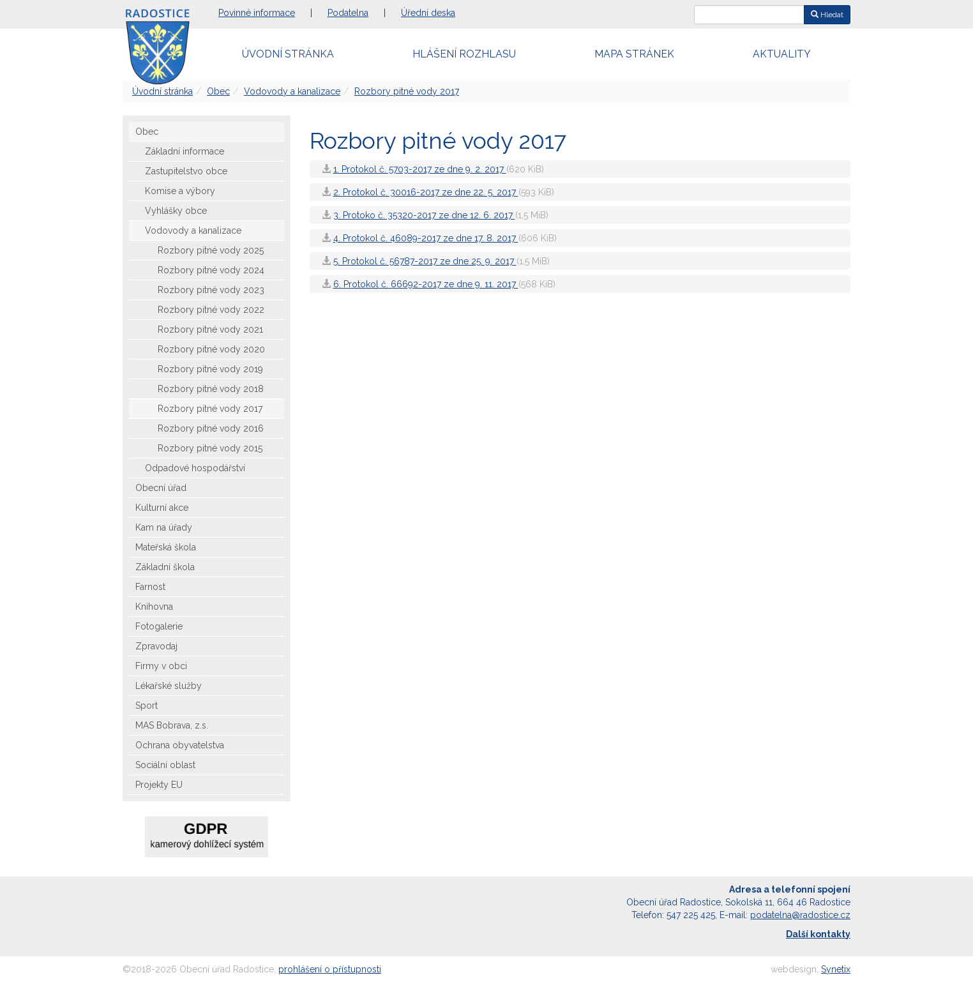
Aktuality (782, 54)
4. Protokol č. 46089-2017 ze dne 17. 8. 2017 (425, 238)
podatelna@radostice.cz (800, 915)
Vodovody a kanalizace (292, 91)
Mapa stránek (634, 54)
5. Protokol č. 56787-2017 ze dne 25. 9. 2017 (425, 261)
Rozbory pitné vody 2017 (406, 91)
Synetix (835, 969)
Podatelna (348, 13)
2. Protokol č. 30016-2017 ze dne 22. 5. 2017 (425, 192)
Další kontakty (818, 934)
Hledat (827, 14)
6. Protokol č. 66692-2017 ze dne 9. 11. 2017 (425, 284)
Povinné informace (256, 13)
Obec (218, 91)
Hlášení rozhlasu (464, 54)
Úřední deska (428, 13)
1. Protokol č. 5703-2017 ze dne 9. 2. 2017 (419, 169)
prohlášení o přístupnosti (329, 969)
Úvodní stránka (288, 54)
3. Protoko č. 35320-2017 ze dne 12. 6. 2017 (424, 215)
